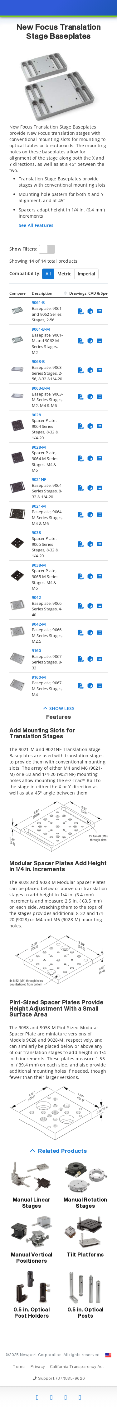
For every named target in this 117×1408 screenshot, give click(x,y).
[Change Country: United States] (108, 1355)
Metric (64, 274)
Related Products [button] (62, 1151)
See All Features (36, 225)
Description (42, 293)
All (48, 274)
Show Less (58, 708)
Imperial (86, 274)
